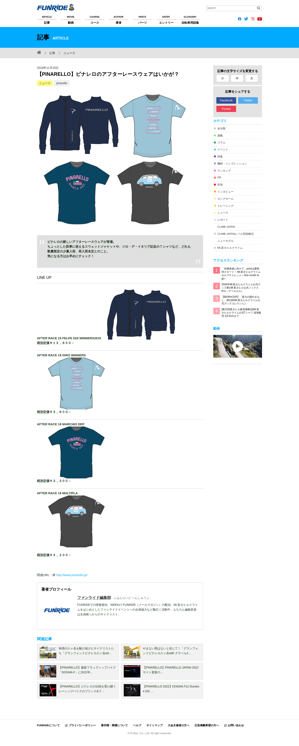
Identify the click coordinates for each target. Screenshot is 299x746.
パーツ (142, 19)
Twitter (248, 100)
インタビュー (225, 191)
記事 (47, 19)
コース (94, 19)
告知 (220, 184)
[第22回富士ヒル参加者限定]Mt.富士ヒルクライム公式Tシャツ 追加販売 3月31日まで (241, 312)
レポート (222, 219)
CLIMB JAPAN (226, 226)
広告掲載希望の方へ (207, 725)
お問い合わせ (236, 725)
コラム (221, 142)
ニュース (45, 83)
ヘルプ (137, 725)
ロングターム (225, 198)
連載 (220, 135)
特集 (220, 156)
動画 (71, 19)
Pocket (226, 109)
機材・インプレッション (232, 163)
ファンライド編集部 (94, 598)
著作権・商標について (114, 725)
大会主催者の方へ (178, 725)
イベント (222, 149)
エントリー (166, 19)
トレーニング (225, 205)
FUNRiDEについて (48, 725)
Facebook (226, 100)
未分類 (221, 128)
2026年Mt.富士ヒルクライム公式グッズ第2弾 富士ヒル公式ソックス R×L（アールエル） (241, 288)
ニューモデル (225, 240)
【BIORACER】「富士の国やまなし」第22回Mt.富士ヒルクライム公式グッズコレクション (241, 300)
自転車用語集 (190, 19)
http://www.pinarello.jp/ (71, 575)
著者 (118, 19)
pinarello (61, 83)
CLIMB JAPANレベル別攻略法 (235, 233)
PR (219, 177)
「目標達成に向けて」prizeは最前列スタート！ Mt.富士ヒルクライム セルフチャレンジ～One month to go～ (241, 273)
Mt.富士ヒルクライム (230, 247)
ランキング (224, 170)
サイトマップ (154, 725)
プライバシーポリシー (82, 725)
